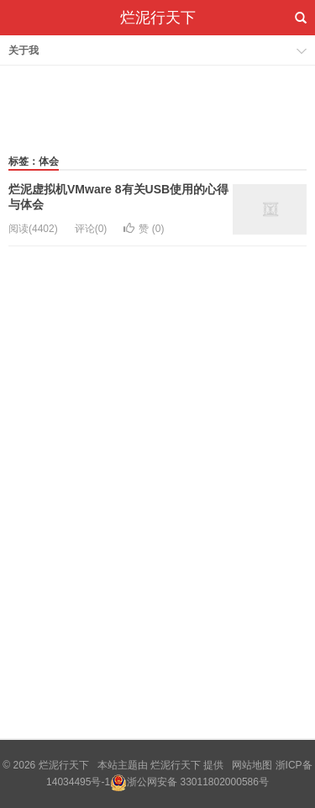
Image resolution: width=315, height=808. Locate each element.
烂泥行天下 (158, 17)
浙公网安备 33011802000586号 (198, 782)
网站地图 (252, 765)
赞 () (143, 229)
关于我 (23, 50)
